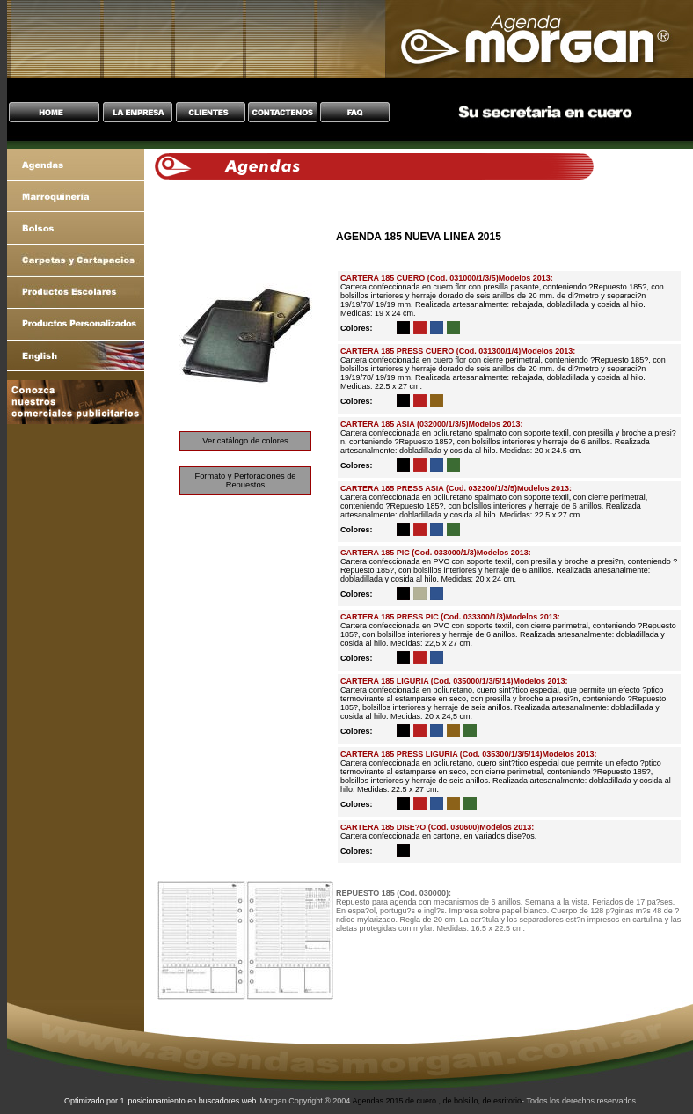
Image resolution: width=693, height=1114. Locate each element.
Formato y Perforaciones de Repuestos (244, 480)
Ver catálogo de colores (245, 440)
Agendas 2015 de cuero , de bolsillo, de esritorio (437, 1100)
